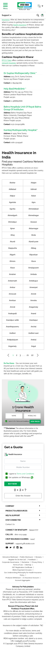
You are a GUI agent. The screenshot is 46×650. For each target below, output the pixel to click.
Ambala (33, 274)
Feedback (32, 560)
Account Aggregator (22, 580)
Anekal (33, 340)
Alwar (12, 268)
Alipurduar (33, 255)
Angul (33, 346)
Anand (33, 314)
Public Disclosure (26, 557)
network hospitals (9, 63)
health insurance (19, 25)
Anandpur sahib (12, 320)
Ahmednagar (33, 215)
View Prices (35, 421)
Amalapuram (33, 268)
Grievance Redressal (10, 557)
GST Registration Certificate (22, 567)
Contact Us (10, 524)
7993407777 (33, 530)
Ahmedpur (12, 222)
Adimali (34, 189)
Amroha (33, 300)
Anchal (33, 327)
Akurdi (12, 242)
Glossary (38, 557)
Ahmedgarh (12, 215)
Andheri (12, 333)
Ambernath (12, 281)
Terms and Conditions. (22, 421)
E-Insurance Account (31, 578)
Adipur (12, 196)
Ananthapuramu (12, 327)
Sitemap (28, 565)
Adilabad (12, 189)
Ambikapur (33, 281)
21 (28, 355)
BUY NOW (12, 484)
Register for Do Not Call (17, 560)
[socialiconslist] (7, 547)
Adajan (33, 183)
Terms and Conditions (25, 474)
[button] (40, 6)
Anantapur (33, 320)
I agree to (21, 474)
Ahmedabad (34, 209)
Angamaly (12, 346)
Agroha (12, 209)
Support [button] (5, 15)
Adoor (33, 196)
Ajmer (12, 228)
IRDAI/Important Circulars (22, 570)
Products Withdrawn (13, 578)
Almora (12, 261)
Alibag (33, 248)
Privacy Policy (37, 562)
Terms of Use (18, 565)
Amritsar (12, 300)
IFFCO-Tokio (6, 60)
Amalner (12, 274)
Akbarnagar (33, 228)
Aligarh (12, 255)
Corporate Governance (11, 562)
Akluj (12, 235)
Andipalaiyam (12, 340)
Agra (33, 202)
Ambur (12, 287)
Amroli (12, 307)
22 (32, 355)
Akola (33, 235)
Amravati (12, 294)
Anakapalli (12, 314)
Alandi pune (33, 242)
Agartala (12, 202)
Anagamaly (33, 307)
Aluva (33, 261)
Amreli (33, 294)
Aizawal (33, 222)
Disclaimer (26, 562)
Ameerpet (34, 287)
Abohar (12, 183)
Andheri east (33, 333)
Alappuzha (12, 248)
